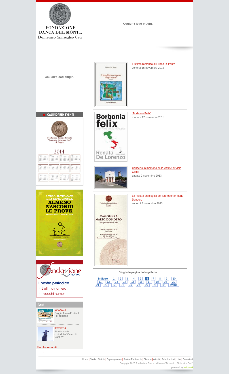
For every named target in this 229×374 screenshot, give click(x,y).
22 (105, 284)
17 (149, 281)
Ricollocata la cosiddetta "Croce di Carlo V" (65, 334)
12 (108, 281)
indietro (103, 278)
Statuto (101, 359)
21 (97, 284)
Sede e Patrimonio (132, 359)
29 (163, 284)
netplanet (188, 367)
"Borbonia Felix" (141, 113)
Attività (156, 359)
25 (130, 284)
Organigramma (114, 359)
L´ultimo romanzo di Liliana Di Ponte (153, 64)
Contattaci (188, 359)
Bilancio (147, 359)
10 (174, 278)
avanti (173, 284)
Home (85, 359)
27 (146, 284)
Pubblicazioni (168, 359)
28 (154, 284)
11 (100, 281)
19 (165, 281)
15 (132, 281)
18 (157, 281)
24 (122, 284)
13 (116, 281)
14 (124, 281)
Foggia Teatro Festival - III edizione (67, 314)
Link (179, 359)
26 (138, 284)
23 (114, 284)
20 (173, 281)
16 (141, 281)
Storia (93, 359)
